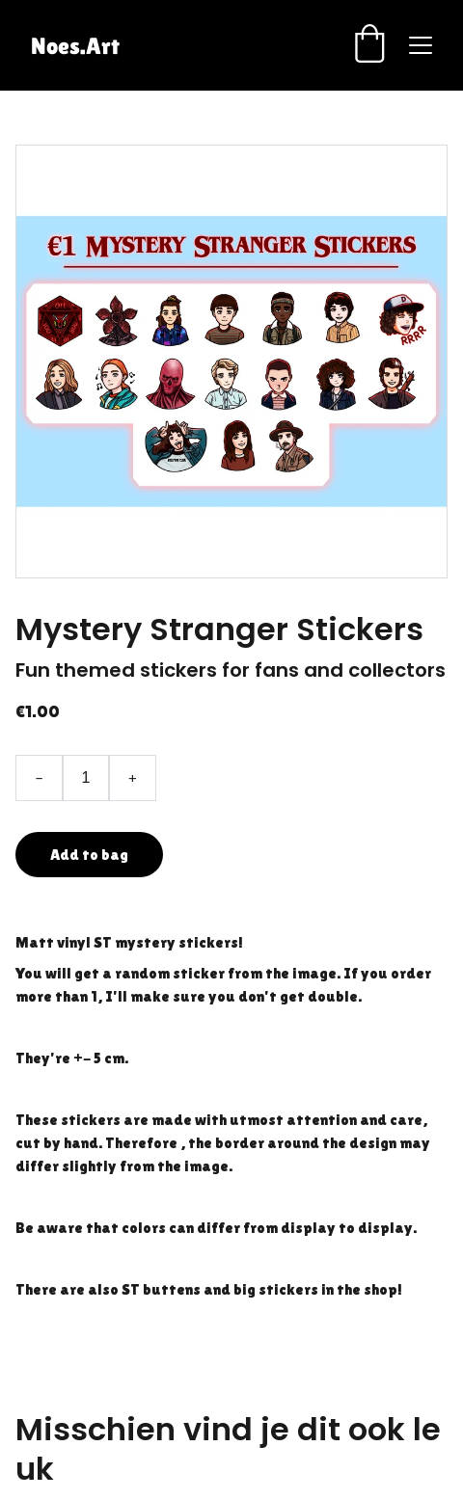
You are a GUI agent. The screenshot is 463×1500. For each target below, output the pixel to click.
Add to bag (89, 854)
